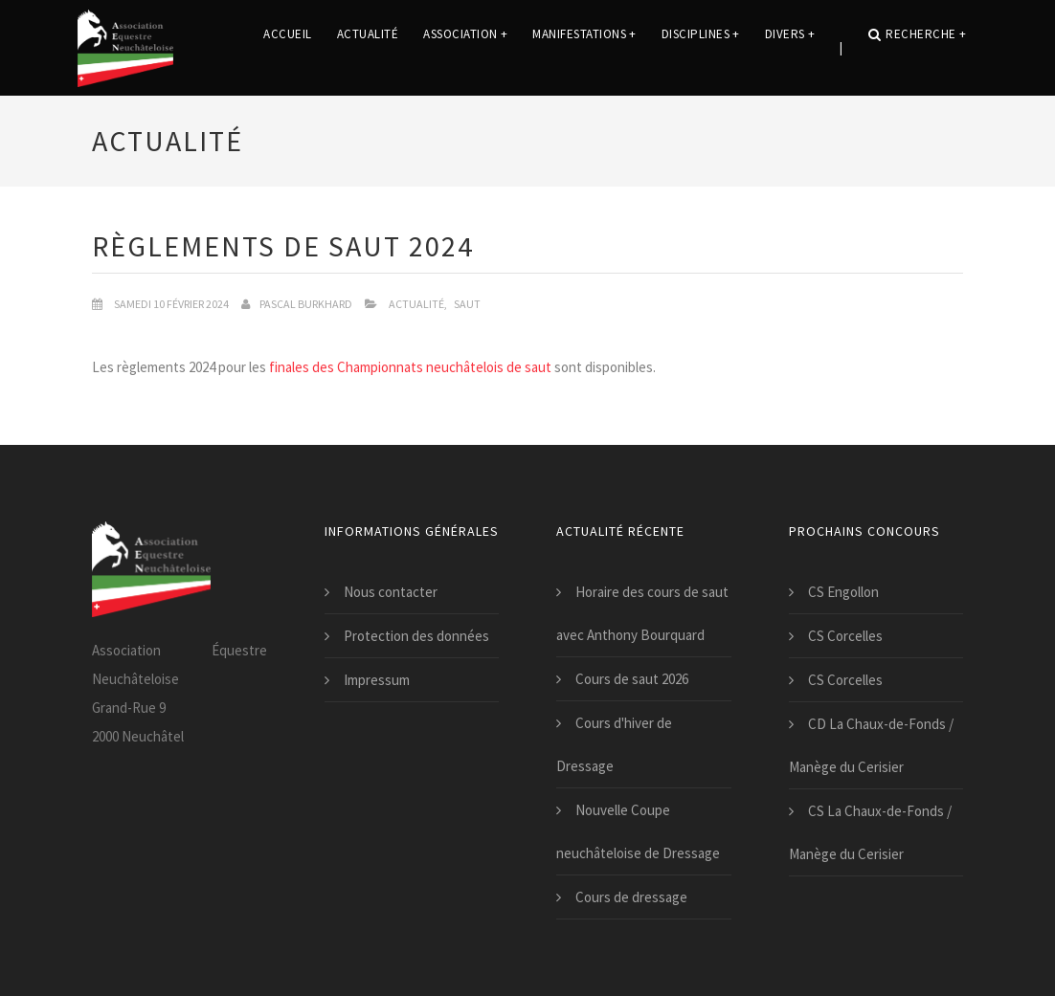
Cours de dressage (631, 897)
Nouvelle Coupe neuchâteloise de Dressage (638, 831)
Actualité (368, 47)
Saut (467, 304)
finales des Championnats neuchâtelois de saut (410, 367)
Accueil (287, 47)
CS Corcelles (845, 636)
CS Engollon (843, 592)
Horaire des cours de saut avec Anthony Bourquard (642, 613)
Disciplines (701, 47)
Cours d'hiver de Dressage (614, 744)
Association (465, 47)
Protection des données (416, 636)
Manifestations (584, 47)
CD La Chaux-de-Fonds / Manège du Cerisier (871, 745)
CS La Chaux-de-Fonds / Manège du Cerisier (870, 832)
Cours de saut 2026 (631, 679)
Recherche (917, 47)
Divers (790, 47)
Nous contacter (391, 592)
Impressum (377, 680)
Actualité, (418, 304)
